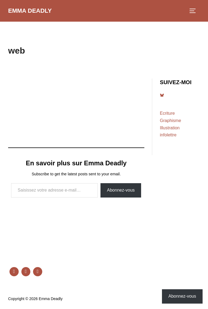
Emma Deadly (30, 10)
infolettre (168, 135)
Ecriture (167, 113)
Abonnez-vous (121, 190)
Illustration (170, 128)
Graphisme (170, 120)
